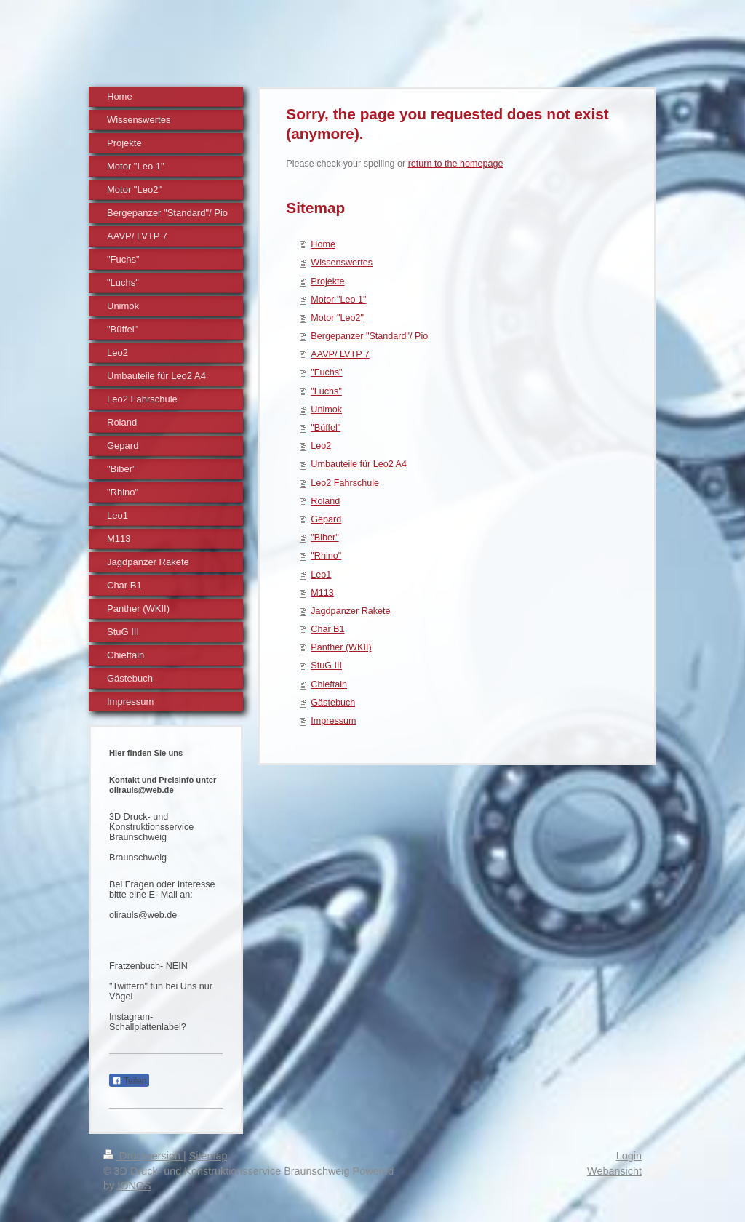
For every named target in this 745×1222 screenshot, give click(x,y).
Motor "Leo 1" (338, 300)
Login (629, 1156)
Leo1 (321, 575)
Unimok (326, 409)
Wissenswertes (341, 262)
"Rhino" (326, 556)
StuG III (326, 665)
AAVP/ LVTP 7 (340, 354)
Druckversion (143, 1156)
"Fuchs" (326, 372)
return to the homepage (455, 164)
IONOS (134, 1185)
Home (323, 244)
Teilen (129, 1081)
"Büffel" (325, 428)
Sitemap (208, 1156)
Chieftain (329, 684)
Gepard (326, 519)
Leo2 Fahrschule (345, 483)
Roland (325, 501)
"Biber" (324, 537)
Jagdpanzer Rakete (350, 611)
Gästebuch (333, 703)
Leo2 (321, 446)
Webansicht (614, 1171)
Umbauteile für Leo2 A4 (359, 464)
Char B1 (327, 629)
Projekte (327, 281)
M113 (322, 593)
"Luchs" (326, 391)
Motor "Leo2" (337, 318)
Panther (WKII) (341, 647)
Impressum (333, 721)
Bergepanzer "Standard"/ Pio (369, 336)
